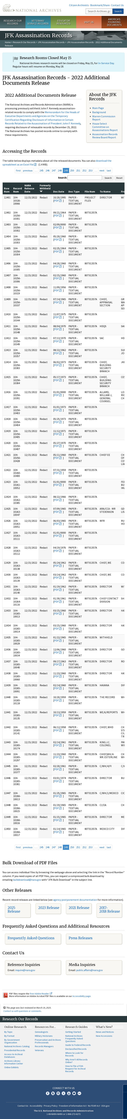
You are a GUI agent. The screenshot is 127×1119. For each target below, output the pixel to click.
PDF (56, 200)
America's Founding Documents (114, 22)
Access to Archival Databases (13, 1055)
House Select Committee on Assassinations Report (105, 127)
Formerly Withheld (45, 188)
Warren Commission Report (103, 118)
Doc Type (74, 191)
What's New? (104, 1027)
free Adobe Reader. (41, 993)
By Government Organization (12, 1041)
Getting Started (73, 1031)
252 (84, 170)
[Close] (123, 1088)
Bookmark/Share (100, 5)
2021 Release (79, 908)
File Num (90, 191)
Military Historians (44, 1035)
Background (99, 112)
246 (48, 170)
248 (60, 170)
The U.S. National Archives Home (31, 8)
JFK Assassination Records (51, 42)
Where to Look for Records (74, 1054)
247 (54, 170)
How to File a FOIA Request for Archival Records (75, 1069)
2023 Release (48, 908)
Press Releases (80, 938)
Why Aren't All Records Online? (76, 1061)
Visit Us (89, 22)
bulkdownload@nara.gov (27, 879)
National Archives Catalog (17, 1046)
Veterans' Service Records (38, 22)
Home (8, 42)
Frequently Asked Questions (31, 938)
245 (41, 170)
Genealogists (41, 1031)
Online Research (15, 1027)
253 (90, 170)
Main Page (98, 108)
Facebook (48, 1093)
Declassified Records (76, 1048)
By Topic (8, 1031)
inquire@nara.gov (25, 970)
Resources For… (45, 1027)
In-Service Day (106, 63)
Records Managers (44, 1046)
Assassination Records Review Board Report (105, 136)
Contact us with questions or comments (22, 1011)
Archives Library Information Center (13, 1062)
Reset (119, 177)
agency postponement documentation (75, 899)
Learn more (97, 1113)
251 (78, 170)
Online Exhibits (11, 1067)
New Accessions (104, 1035)
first (18, 170)
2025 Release (14, 909)
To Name (105, 191)
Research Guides (76, 1027)
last (109, 170)
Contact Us (117, 5)
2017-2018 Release (109, 909)
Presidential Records (14, 1050)
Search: (62, 177)
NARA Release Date (29, 188)
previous (28, 170)
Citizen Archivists (79, 5)
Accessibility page (81, 996)
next (102, 170)
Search (118, 11)
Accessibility (36, 1105)
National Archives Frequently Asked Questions (74, 1038)
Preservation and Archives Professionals (48, 1041)
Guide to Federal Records (78, 1044)
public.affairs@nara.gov (89, 970)
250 (72, 170)
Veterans (39, 1050)
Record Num (17, 190)
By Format (9, 1035)
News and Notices (105, 1031)
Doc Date (58, 191)
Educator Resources (63, 22)
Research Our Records (13, 22)
